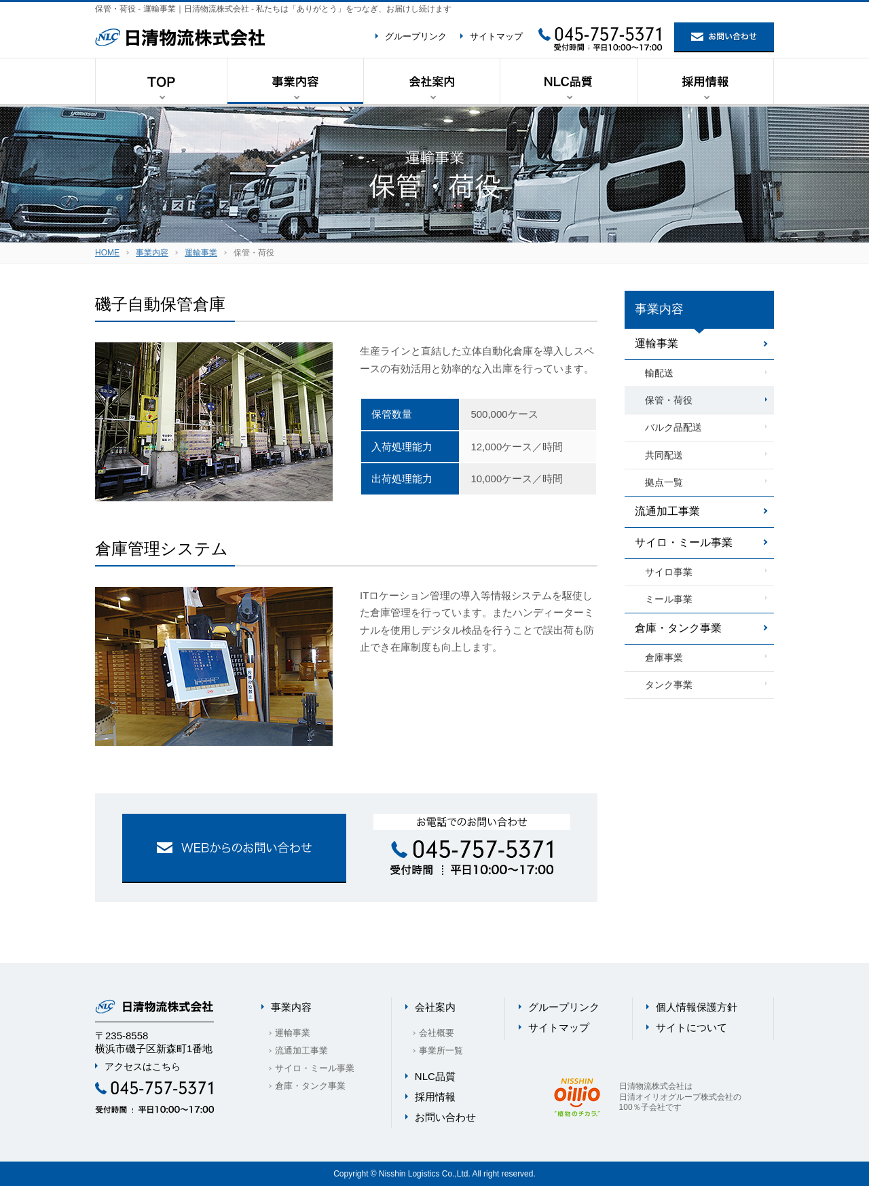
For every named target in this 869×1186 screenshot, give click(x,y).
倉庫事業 (664, 657)
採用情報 (435, 1096)
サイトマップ (496, 36)
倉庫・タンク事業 (678, 628)
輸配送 (659, 372)
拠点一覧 (664, 482)
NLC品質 (435, 1076)
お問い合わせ (445, 1117)
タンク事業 (668, 684)
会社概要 (436, 1033)
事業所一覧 (441, 1050)
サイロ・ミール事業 (684, 542)
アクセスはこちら (143, 1066)
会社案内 (435, 1007)
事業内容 (152, 252)
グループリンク (416, 36)
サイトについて (691, 1027)
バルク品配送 (673, 427)
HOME (107, 252)
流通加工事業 (667, 511)
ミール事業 (668, 599)
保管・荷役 (668, 400)
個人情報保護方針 (696, 1007)
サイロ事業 (668, 572)
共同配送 (664, 455)
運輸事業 (201, 252)
